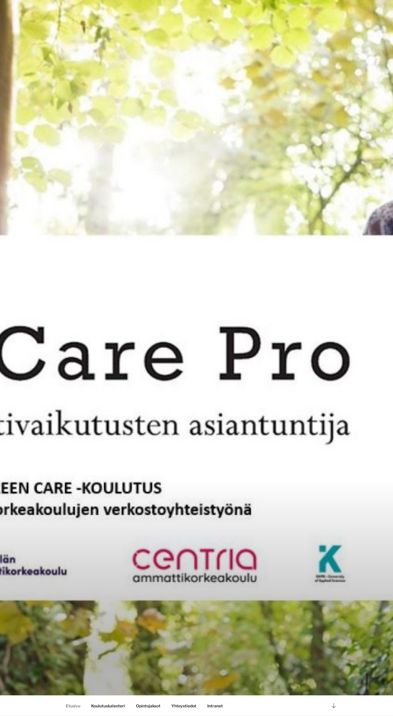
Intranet (215, 705)
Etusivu (73, 705)
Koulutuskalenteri (108, 705)
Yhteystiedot (183, 705)
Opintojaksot (148, 705)
